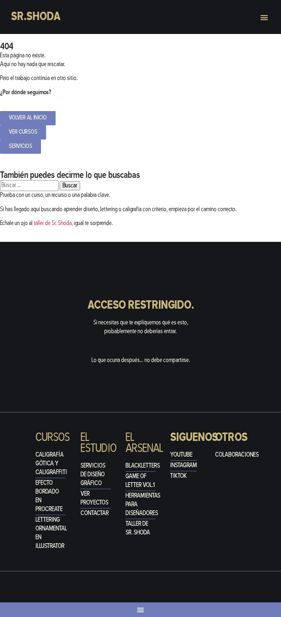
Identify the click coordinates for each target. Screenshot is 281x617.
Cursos (52, 438)
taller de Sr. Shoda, (53, 223)
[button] (264, 17)
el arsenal (144, 443)
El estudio (98, 443)
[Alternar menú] (140, 609)
